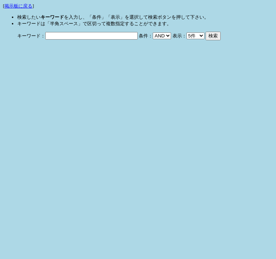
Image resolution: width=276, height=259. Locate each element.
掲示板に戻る (18, 6)
